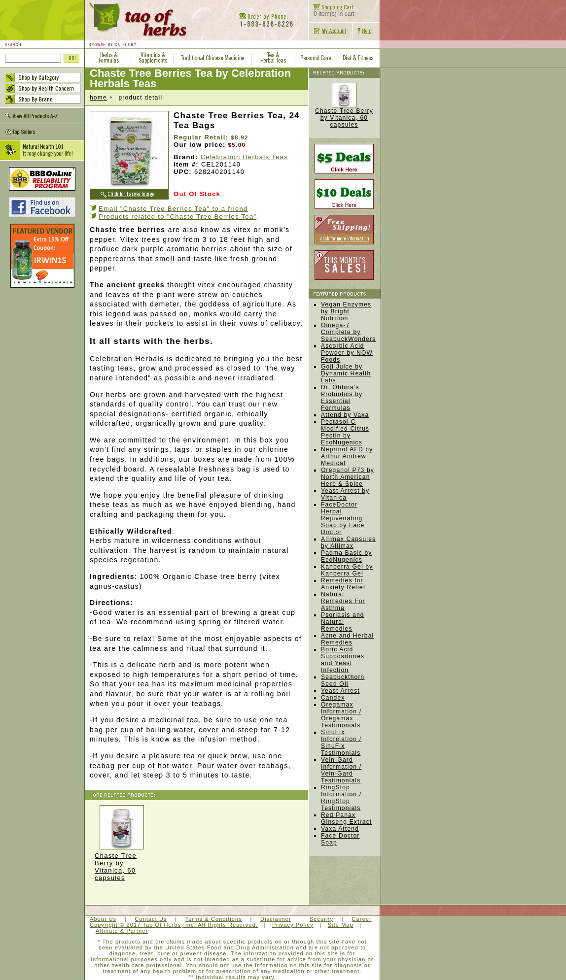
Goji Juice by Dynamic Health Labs (346, 373)
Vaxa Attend (340, 828)
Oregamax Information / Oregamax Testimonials (341, 715)
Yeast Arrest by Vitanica (345, 494)
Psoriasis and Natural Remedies (342, 621)
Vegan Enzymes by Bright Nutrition (346, 311)
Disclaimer (275, 919)
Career (361, 919)
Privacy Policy (293, 925)
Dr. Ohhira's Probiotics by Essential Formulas (341, 397)
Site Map (341, 925)
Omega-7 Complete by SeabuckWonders (348, 332)
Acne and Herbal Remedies (347, 639)
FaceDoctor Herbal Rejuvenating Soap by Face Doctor (342, 518)
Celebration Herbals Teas (244, 157)
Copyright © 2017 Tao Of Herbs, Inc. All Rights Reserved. (174, 925)
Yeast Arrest (340, 690)
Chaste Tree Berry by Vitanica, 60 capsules (122, 843)
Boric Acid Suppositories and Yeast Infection (342, 660)
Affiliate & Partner (122, 931)
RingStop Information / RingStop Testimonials (341, 797)
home (98, 97)
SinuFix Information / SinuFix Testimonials (341, 742)
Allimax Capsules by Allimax (348, 542)
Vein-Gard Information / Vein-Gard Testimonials (341, 770)
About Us (103, 919)
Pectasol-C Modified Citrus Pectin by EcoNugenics (345, 432)
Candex (333, 697)
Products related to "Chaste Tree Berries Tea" (177, 216)
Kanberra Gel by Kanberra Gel (347, 570)
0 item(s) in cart (331, 11)
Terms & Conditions (213, 919)
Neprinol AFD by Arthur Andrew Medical (347, 456)
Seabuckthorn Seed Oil (342, 680)
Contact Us (151, 919)
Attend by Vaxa (345, 414)
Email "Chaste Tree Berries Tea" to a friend (173, 208)
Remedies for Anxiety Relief (343, 584)
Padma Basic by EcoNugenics (346, 556)
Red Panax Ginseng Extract (346, 818)
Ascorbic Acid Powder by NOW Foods (347, 352)
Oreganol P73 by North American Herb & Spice (347, 477)
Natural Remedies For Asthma (343, 601)
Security (322, 919)
